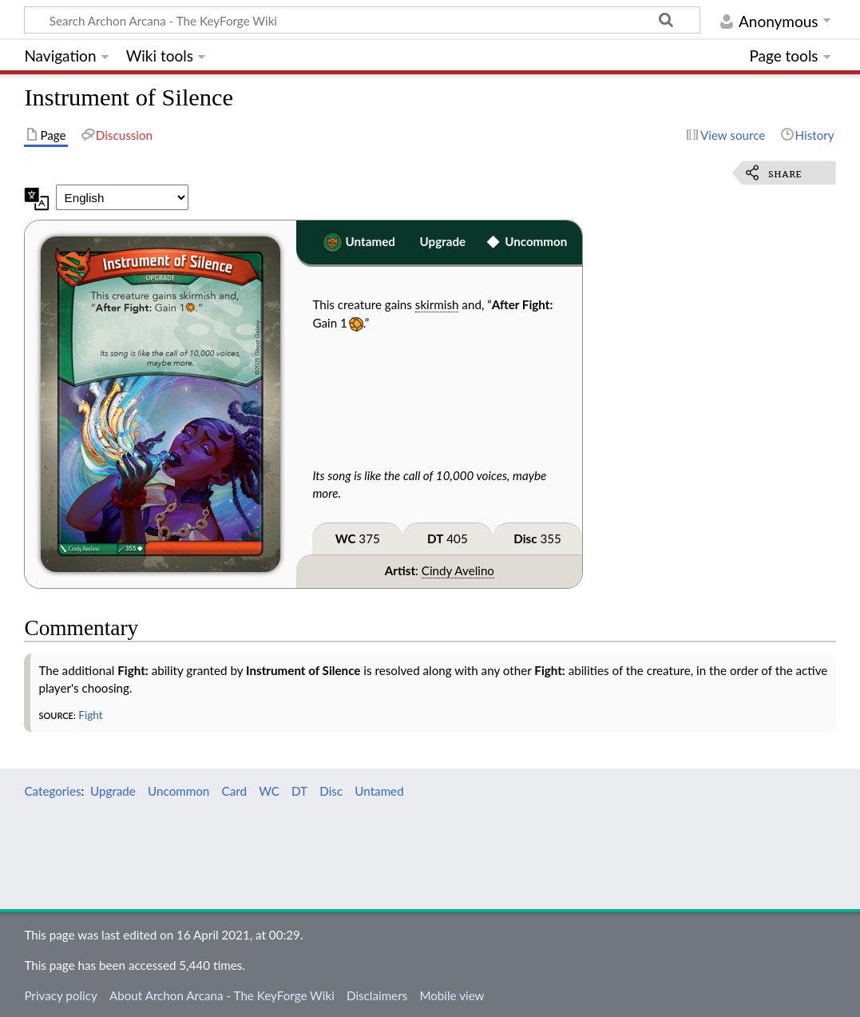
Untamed (370, 241)
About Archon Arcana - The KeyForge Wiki (222, 995)
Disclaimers (377, 995)
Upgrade (443, 241)
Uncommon (536, 241)
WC (345, 538)
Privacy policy (60, 995)
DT (435, 538)
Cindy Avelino (458, 570)
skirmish (437, 304)
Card (234, 791)
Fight (90, 714)
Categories (52, 791)
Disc (525, 538)
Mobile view (451, 995)
